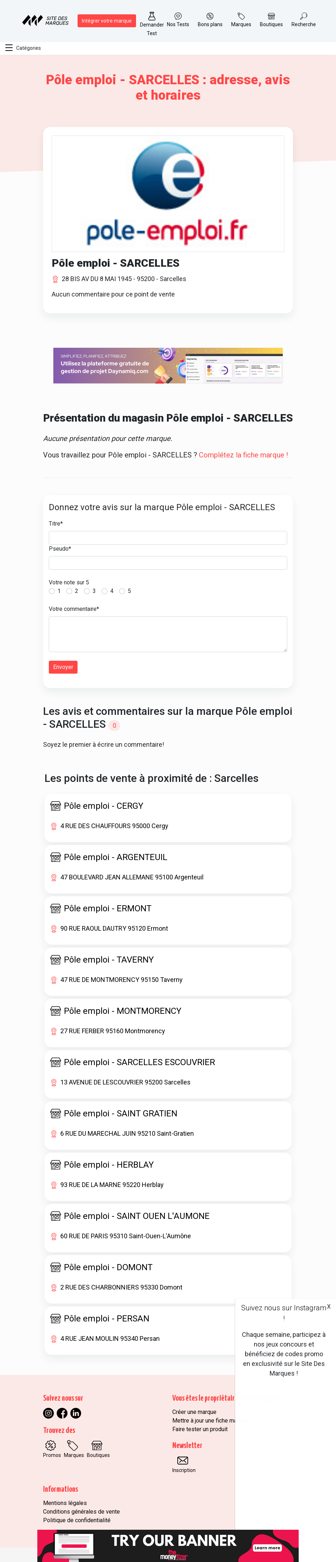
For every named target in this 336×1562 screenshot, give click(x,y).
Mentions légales (65, 1503)
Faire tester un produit (200, 1429)
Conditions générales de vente (81, 1511)
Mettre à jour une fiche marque (210, 1420)
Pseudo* (60, 548)
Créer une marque (194, 1412)
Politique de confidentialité (77, 1520)
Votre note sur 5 (69, 582)
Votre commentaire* (74, 609)
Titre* (56, 523)
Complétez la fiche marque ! (243, 455)
